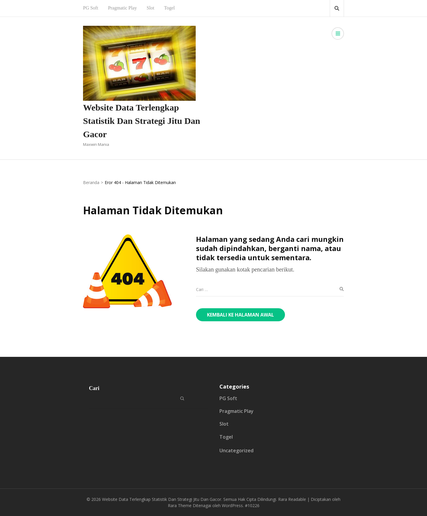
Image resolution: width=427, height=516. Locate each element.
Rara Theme (180, 505)
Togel (169, 7)
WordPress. (233, 505)
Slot (150, 7)
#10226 (252, 505)
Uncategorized (236, 450)
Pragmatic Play (122, 7)
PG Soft (90, 7)
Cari (94, 388)
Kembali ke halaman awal (240, 314)
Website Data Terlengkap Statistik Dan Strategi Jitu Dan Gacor (141, 121)
